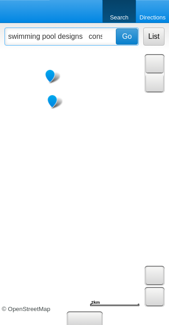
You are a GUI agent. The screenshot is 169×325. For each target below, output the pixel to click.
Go (127, 36)
